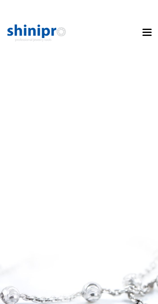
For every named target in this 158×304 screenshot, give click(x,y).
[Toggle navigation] (147, 33)
